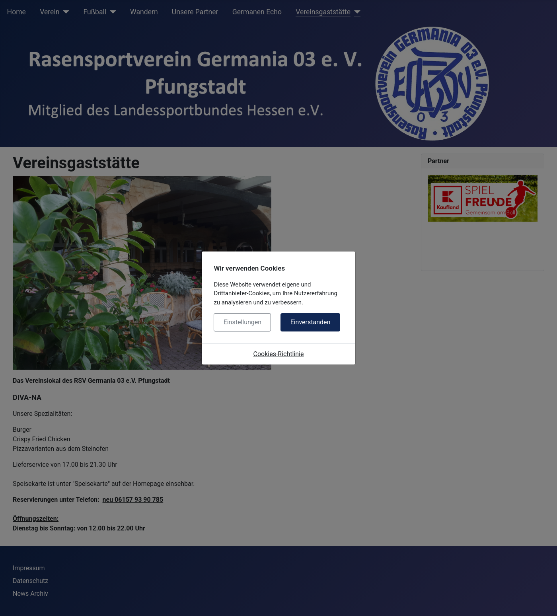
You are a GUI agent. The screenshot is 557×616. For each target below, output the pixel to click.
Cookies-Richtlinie (278, 354)
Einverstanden (310, 322)
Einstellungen (243, 322)
